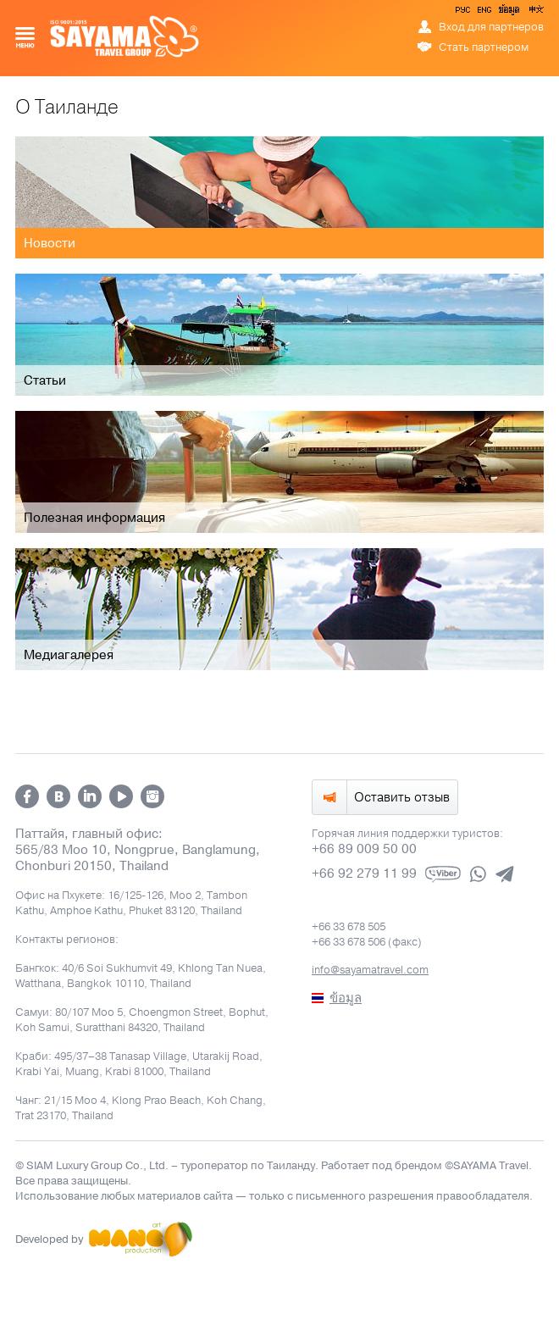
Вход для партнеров (491, 27)
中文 (535, 12)
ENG (482, 12)
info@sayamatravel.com (370, 970)
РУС (464, 12)
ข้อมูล (508, 12)
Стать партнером (484, 47)
